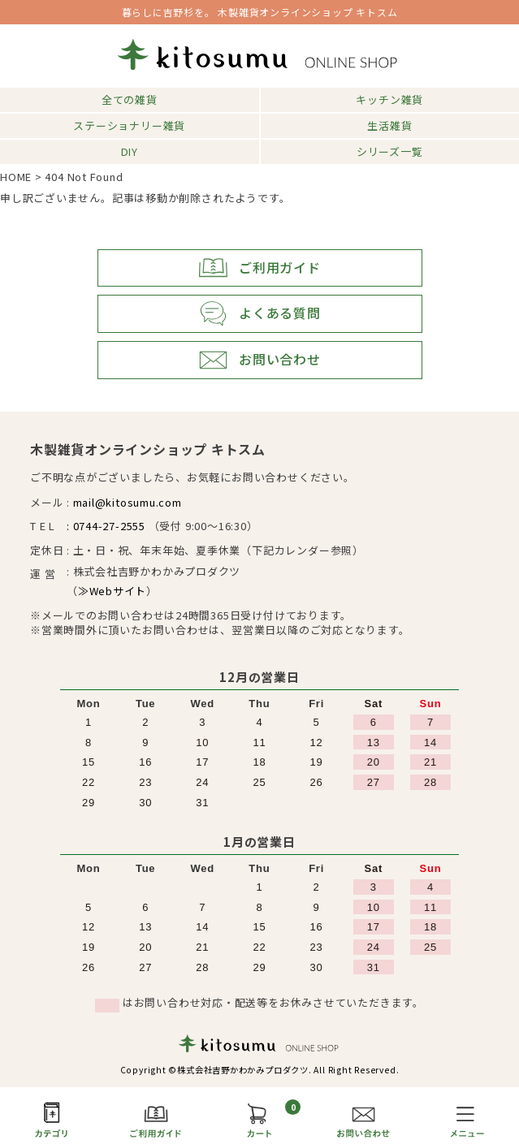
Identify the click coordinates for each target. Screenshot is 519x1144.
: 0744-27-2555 (106, 525)
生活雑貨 (389, 125)
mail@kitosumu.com (127, 502)
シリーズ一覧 (390, 151)
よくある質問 (259, 314)
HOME (16, 176)
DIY (129, 151)
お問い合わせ (259, 360)
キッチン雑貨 (389, 99)
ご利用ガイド (259, 268)
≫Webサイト (112, 590)
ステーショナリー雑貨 (129, 125)
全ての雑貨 (130, 99)
